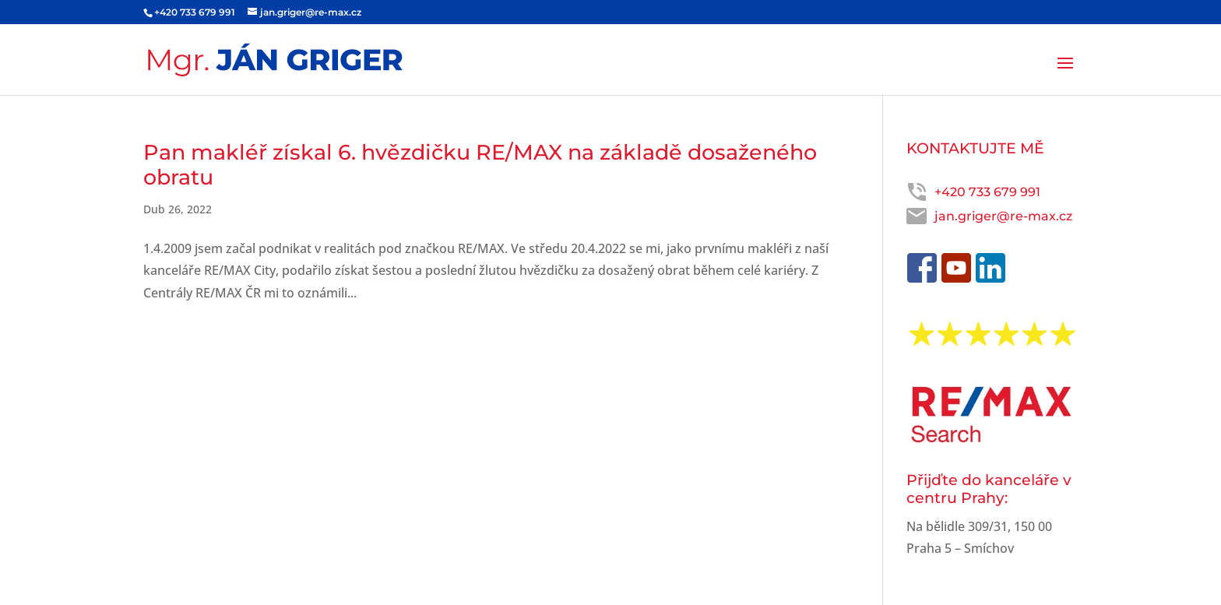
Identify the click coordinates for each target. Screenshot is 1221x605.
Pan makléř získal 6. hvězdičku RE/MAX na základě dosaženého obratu (480, 164)
